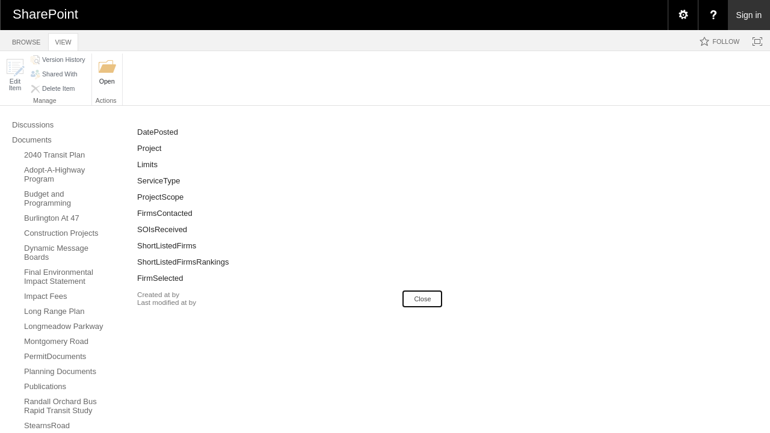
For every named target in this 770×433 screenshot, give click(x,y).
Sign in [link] (749, 15)
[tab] (26, 40)
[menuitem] (683, 15)
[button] (15, 75)
